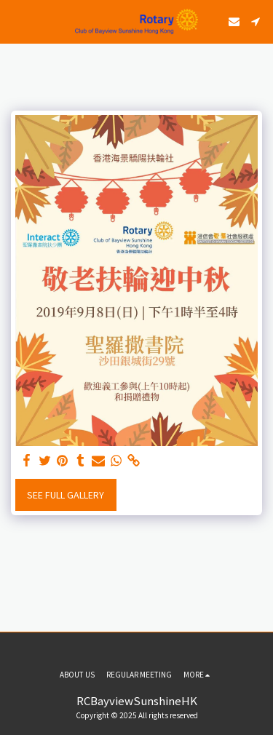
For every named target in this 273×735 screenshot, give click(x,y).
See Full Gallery (65, 494)
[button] (16, 21)
